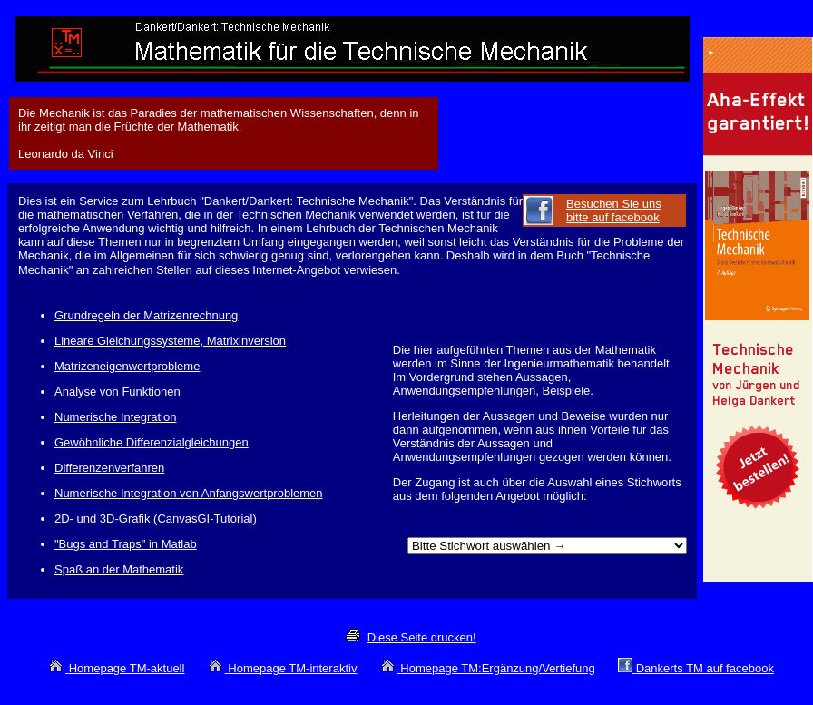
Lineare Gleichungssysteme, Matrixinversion (170, 341)
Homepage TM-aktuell (127, 668)
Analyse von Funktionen (117, 391)
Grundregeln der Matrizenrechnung (146, 315)
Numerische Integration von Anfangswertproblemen (188, 493)
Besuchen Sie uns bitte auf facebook (613, 210)
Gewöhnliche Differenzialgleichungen (151, 442)
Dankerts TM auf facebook (705, 668)
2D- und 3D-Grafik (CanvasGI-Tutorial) (155, 518)
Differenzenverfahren (109, 468)
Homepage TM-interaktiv (292, 668)
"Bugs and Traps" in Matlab (125, 544)
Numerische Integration (115, 417)
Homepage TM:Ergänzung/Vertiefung (497, 668)
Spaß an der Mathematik (118, 569)
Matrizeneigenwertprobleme (127, 366)
